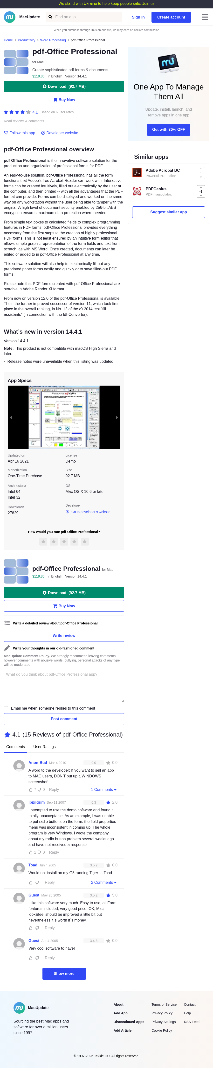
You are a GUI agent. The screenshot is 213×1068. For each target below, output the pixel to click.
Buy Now (64, 99)
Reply (54, 789)
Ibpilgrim (36, 802)
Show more (64, 973)
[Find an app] (50, 17)
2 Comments (104, 882)
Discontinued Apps (129, 1022)
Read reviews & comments (24, 121)
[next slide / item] (117, 417)
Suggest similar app (168, 212)
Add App (121, 1013)
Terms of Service (164, 1004)
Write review (64, 635)
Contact (189, 1004)
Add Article (122, 1030)
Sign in (138, 17)
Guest (33, 895)
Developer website (59, 133)
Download (64, 86)
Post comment (64, 718)
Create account (171, 17)
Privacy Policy (161, 1013)
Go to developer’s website (88, 512)
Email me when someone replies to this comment (53, 708)
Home (8, 40)
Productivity (26, 40)
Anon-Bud (37, 762)
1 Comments (104, 789)
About (118, 1004)
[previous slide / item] (11, 417)
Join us (148, 3)
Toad (32, 865)
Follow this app (19, 133)
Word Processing (53, 40)
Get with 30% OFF (168, 129)
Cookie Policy (161, 1030)
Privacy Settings (163, 1022)
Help (187, 1013)
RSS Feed (191, 1022)
